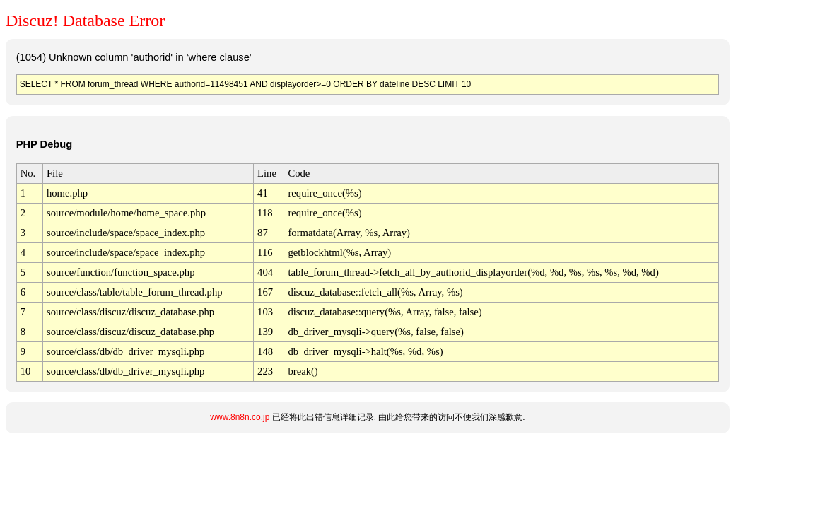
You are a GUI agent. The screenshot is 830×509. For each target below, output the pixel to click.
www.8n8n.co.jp (239, 417)
